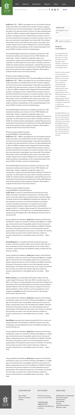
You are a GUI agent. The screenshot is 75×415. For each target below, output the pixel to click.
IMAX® (65, 10)
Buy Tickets (22, 396)
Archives (25, 4)
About (56, 4)
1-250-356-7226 (43, 402)
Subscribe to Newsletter (66, 396)
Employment (60, 399)
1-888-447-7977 (43, 404)
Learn (64, 4)
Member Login (43, 10)
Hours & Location (62, 397)
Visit (17, 4)
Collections (36, 4)
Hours (16, 10)
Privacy (58, 403)
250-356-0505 (59, 100)
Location (23, 10)
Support (47, 4)
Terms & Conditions (62, 405)
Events (21, 399)
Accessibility (60, 401)
